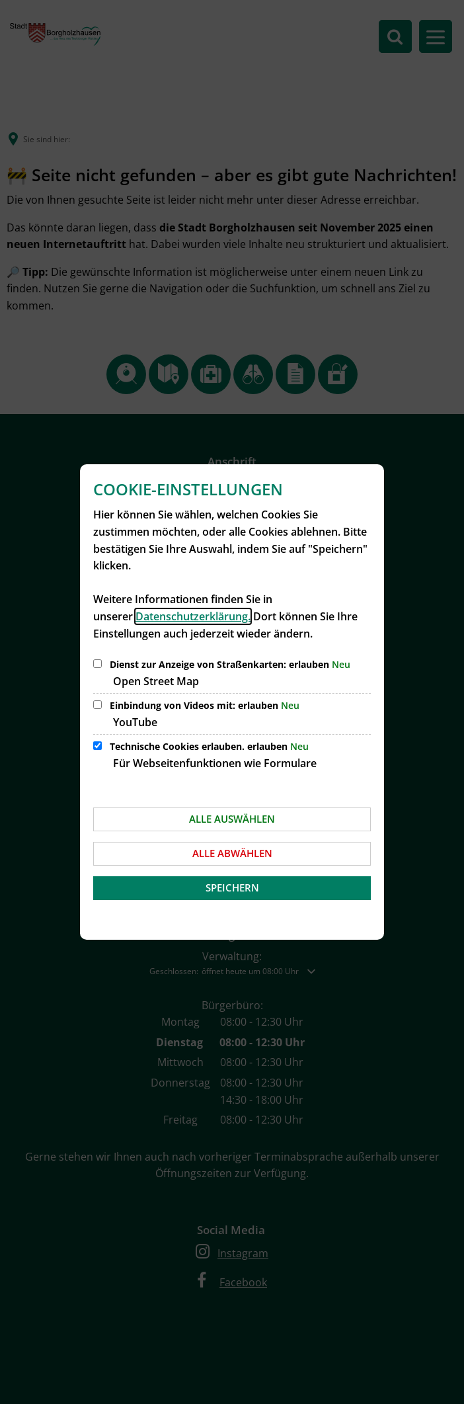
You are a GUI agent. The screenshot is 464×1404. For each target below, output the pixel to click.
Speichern (232, 887)
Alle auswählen (232, 818)
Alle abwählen (232, 853)
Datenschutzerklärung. (193, 616)
